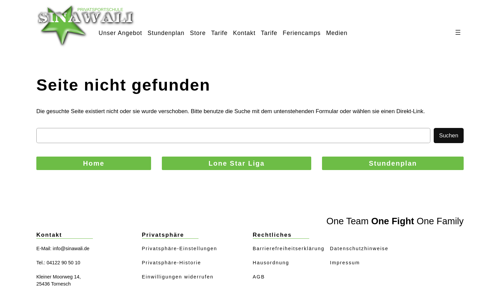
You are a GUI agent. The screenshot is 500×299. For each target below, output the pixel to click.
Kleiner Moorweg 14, (58, 276)
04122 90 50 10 (63, 262)
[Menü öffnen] (458, 32)
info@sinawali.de (71, 248)
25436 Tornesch (53, 284)
